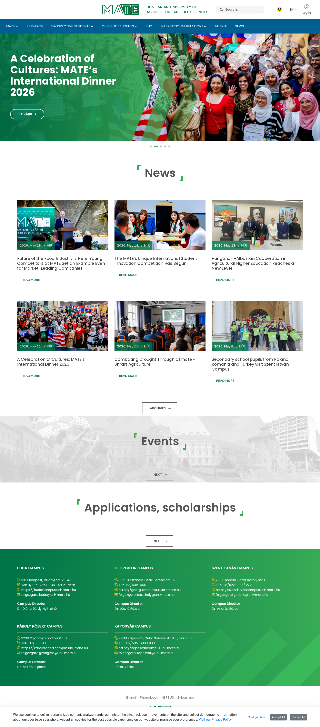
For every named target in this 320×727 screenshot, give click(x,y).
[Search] (244, 9)
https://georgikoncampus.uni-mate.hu (150, 589)
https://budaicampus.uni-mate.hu (48, 589)
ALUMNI (221, 26)
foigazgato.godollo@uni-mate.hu (242, 594)
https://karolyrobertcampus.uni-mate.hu (54, 648)
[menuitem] (131, 697)
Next (158, 474)
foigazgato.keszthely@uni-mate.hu (146, 594)
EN (293, 9)
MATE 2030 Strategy (59, 73)
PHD (149, 26)
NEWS (239, 26)
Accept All (278, 717)
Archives (158, 408)
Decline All (298, 717)
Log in (307, 9)
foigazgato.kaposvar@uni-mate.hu (146, 653)
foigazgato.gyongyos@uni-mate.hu (49, 653)
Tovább (22, 100)
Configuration (256, 717)
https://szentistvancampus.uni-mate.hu (248, 589)
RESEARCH (35, 26)
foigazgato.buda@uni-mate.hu (45, 594)
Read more (31, 280)
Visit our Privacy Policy (215, 719)
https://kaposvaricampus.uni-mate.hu (149, 648)
